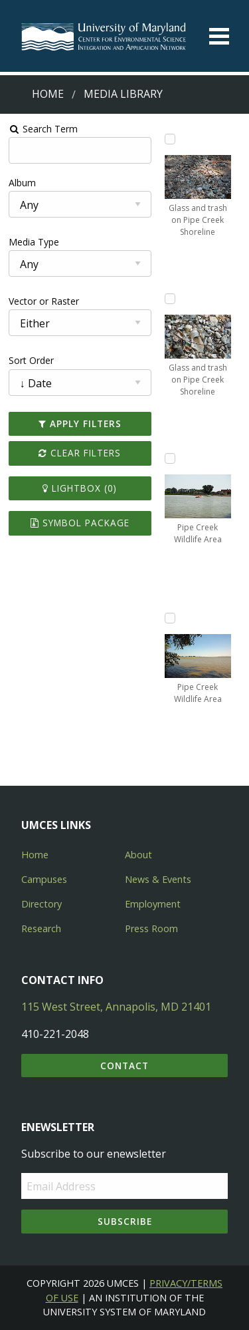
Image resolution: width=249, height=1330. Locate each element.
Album (22, 182)
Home (48, 93)
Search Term (43, 128)
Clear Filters (80, 452)
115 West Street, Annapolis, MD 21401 (116, 1006)
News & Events (158, 879)
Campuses (44, 879)
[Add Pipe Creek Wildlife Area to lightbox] (170, 458)
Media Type (34, 242)
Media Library (123, 93)
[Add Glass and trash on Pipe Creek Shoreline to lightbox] (170, 139)
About (138, 854)
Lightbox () (79, 488)
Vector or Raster (44, 301)
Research (41, 928)
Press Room (151, 928)
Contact (124, 1065)
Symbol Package (80, 522)
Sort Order (31, 360)
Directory (41, 904)
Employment (153, 904)
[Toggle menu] (219, 36)
